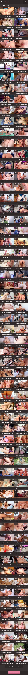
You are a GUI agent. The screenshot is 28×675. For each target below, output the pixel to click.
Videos (5, 2)
